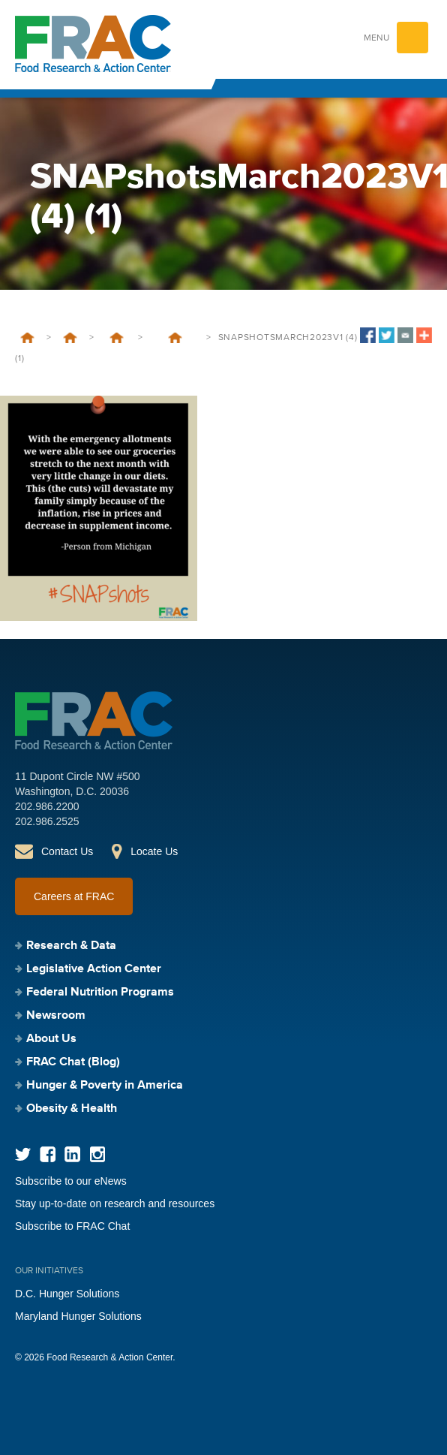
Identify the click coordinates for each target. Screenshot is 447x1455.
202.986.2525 (47, 821)
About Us (51, 1039)
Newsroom (56, 1016)
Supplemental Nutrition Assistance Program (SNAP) (116, 337)
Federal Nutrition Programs (70, 337)
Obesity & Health (71, 1109)
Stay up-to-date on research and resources (114, 1203)
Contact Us (67, 851)
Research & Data (71, 946)
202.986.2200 (47, 806)
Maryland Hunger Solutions (78, 1316)
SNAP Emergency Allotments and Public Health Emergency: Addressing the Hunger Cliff (175, 337)
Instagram (97, 1154)
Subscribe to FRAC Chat (72, 1226)
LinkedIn (72, 1154)
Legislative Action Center (93, 969)
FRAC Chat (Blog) (73, 1062)
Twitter (23, 1154)
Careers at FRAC (74, 896)
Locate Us (154, 851)
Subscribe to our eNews (71, 1181)
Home (27, 337)
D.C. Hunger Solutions (67, 1294)
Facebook (48, 1154)
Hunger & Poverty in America (104, 1086)
